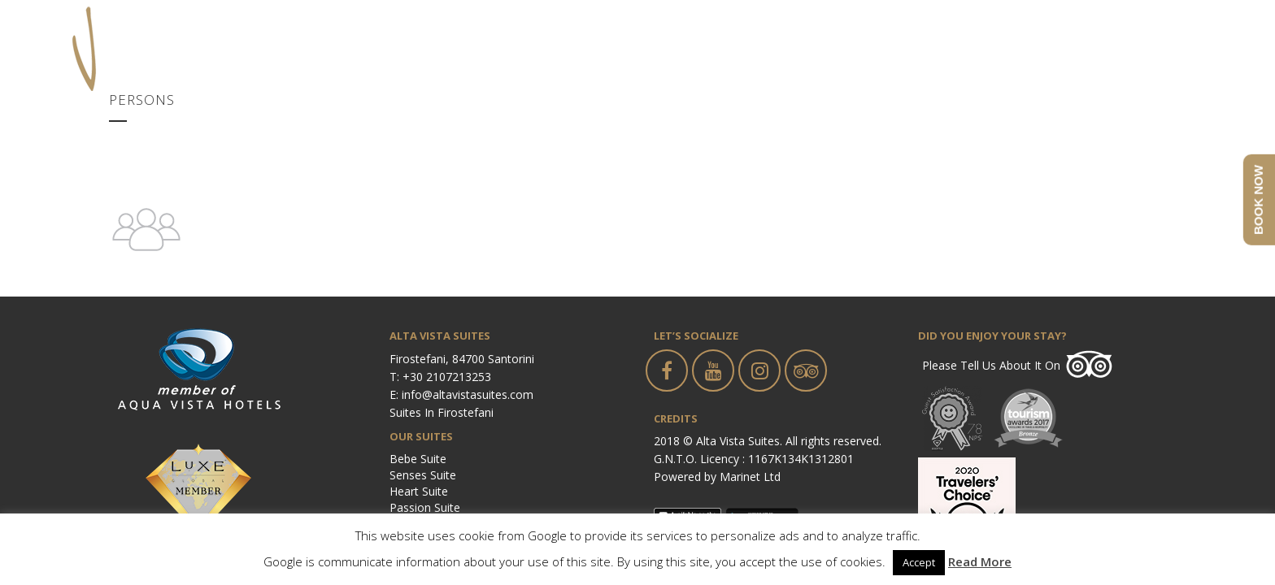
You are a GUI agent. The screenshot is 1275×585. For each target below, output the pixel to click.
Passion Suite (424, 507)
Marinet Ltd (750, 476)
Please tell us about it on (991, 365)
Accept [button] (919, 562)
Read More (980, 561)
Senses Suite (422, 474)
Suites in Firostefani (441, 412)
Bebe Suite (417, 458)
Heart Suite (418, 491)
